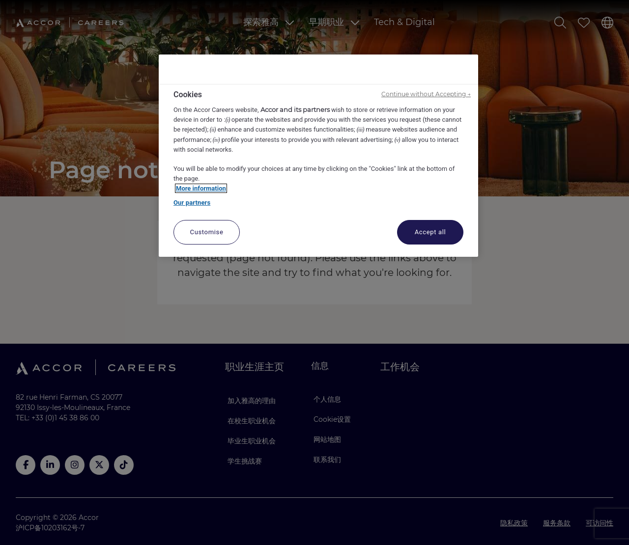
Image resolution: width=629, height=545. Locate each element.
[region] (318, 155)
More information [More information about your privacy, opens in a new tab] (201, 188)
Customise (207, 232)
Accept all (430, 232)
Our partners (191, 202)
